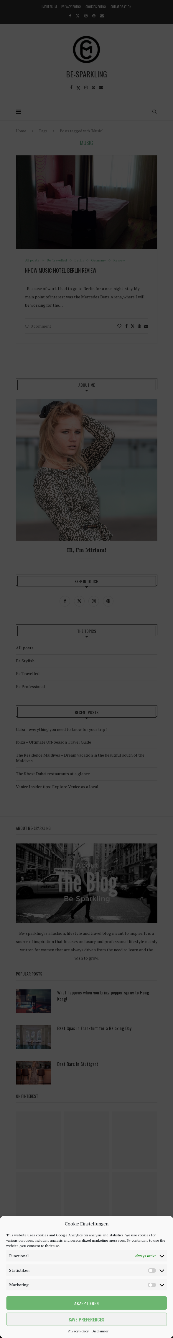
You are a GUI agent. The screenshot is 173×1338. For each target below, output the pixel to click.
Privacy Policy (78, 1331)
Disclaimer (100, 1331)
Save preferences (86, 1319)
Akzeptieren (86, 1303)
